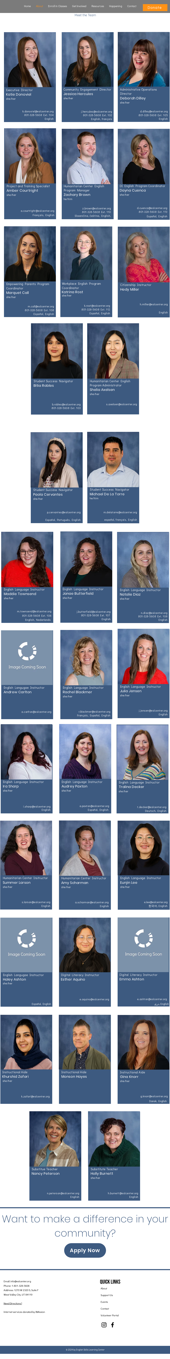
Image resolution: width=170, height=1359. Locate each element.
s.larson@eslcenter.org (36, 902)
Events (104, 1302)
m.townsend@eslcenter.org (34, 611)
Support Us (107, 1295)
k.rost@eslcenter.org (97, 305)
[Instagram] (104, 1324)
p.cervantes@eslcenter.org (64, 512)
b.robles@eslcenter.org (66, 404)
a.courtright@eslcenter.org (37, 210)
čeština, (95, 215)
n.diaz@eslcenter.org (154, 613)
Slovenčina (81, 215)
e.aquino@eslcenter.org (94, 999)
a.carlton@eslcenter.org (36, 711)
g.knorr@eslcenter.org (154, 1096)
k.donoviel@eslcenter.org (38, 111)
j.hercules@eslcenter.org (96, 111)
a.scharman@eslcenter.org (92, 902)
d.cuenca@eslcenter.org (152, 208)
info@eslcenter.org (21, 1281)
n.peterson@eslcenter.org (63, 1193)
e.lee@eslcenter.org (156, 902)
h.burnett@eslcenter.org (123, 1193)
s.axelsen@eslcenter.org (121, 404)
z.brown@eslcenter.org (96, 208)
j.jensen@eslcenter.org (153, 710)
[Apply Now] (85, 1250)
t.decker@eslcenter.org (152, 807)
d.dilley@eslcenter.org (154, 111)
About (104, 1288)
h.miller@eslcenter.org (154, 304)
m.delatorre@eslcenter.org (120, 512)
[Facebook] (112, 1324)
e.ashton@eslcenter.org (152, 999)
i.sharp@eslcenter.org (36, 806)
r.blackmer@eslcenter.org (95, 711)
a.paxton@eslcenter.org (94, 806)
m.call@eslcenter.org (41, 306)
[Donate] (155, 7)
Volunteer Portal (110, 1315)
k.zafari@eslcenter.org (35, 1096)
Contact (105, 1308)
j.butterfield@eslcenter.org (94, 611)
